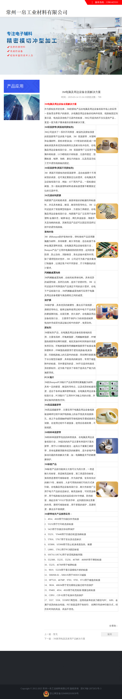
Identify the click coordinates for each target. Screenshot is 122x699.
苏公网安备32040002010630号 (64, 696)
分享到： (113, 626)
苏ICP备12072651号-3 (91, 691)
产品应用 (113, 82)
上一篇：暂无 (51, 634)
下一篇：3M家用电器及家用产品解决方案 (64, 639)
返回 (109, 634)
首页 (104, 82)
